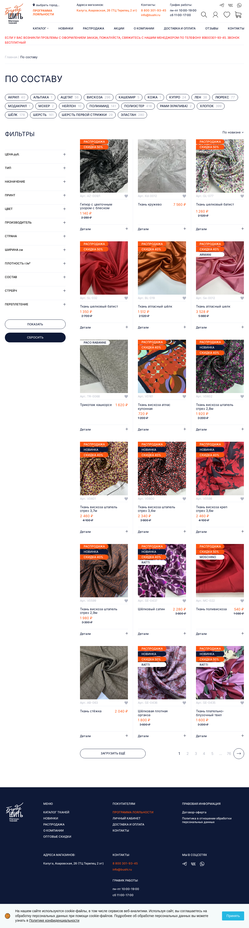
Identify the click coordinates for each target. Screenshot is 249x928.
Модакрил (19, 106)
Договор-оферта (194, 814)
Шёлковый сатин (152, 610)
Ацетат (70, 97)
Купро (177, 97)
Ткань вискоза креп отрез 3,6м (212, 510)
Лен (201, 97)
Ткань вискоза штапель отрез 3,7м (99, 510)
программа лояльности (43, 12)
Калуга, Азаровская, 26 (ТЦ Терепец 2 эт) (107, 10)
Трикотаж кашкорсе (97, 405)
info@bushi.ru (150, 15)
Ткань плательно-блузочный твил (210, 714)
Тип (8, 168)
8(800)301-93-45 (214, 37)
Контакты (236, 28)
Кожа (154, 97)
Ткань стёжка (91, 712)
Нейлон (71, 106)
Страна (11, 236)
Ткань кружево (150, 204)
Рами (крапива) (176, 106)
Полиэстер (138, 106)
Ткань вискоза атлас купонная (155, 407)
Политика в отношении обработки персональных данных (206, 821)
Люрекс (225, 97)
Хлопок (211, 106)
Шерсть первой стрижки (87, 115)
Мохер (46, 106)
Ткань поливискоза (212, 610)
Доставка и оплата (180, 28)
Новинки (65, 28)
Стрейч (11, 290)
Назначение (15, 181)
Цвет (9, 209)
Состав (11, 277)
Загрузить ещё (113, 755)
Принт (10, 195)
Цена (12, 154)
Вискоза (98, 97)
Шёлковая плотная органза (153, 714)
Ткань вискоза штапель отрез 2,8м (215, 407)
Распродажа (93, 28)
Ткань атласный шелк (214, 307)
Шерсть (43, 115)
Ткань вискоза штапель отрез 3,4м (157, 510)
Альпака (42, 97)
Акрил (16, 97)
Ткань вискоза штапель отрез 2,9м (99, 612)
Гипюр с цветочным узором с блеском (96, 206)
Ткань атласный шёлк (156, 307)
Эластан (132, 115)
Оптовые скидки (57, 838)
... (220, 755)
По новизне (231, 132)
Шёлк (16, 115)
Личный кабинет (127, 820)
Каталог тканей (56, 814)
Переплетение (16, 304)
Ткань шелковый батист (216, 204)
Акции (119, 28)
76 (229, 755)
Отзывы (211, 28)
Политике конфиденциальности (54, 920)
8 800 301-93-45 (153, 10)
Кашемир (129, 97)
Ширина (14, 250)
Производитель (18, 222)
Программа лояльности (133, 814)
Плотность (17, 263)
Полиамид (102, 106)
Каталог (41, 28)
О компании (144, 28)
